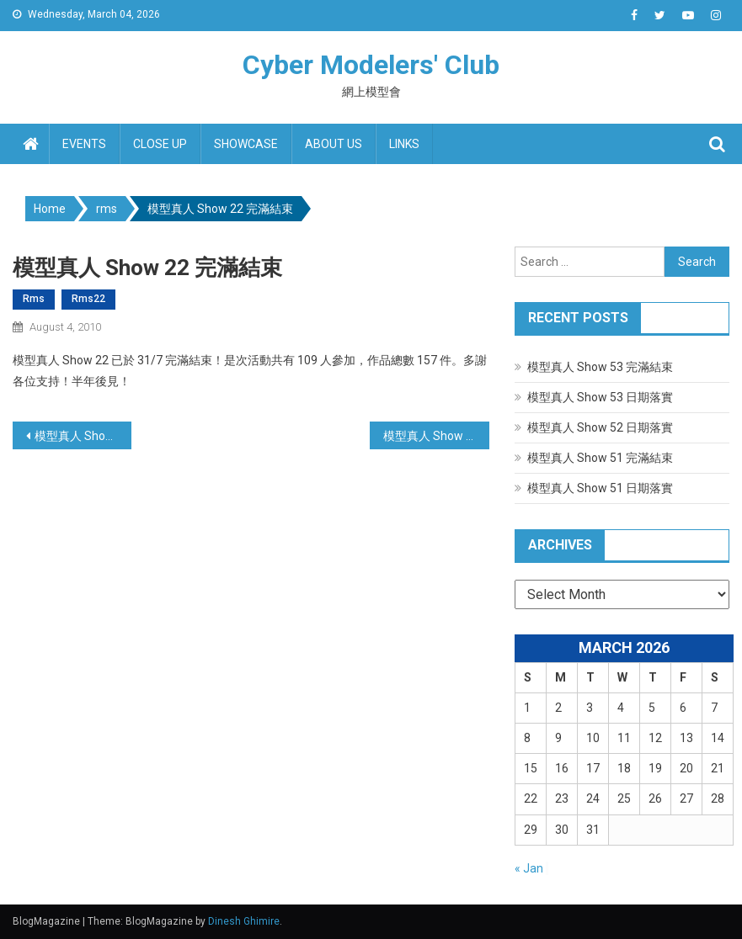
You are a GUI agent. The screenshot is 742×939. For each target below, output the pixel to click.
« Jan (529, 868)
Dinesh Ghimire (244, 921)
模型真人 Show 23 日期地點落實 (435, 436)
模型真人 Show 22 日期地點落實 (83, 436)
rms (34, 299)
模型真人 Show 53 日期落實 (600, 397)
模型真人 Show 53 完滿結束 (600, 367)
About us (333, 144)
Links (404, 144)
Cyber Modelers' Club (371, 65)
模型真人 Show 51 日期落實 (600, 488)
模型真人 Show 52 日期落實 (600, 427)
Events (84, 144)
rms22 (88, 299)
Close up (160, 144)
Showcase (246, 144)
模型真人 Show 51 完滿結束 (600, 457)
